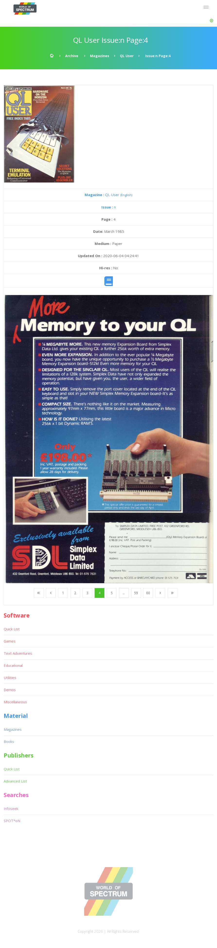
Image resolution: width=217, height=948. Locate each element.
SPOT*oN (12, 820)
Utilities (10, 677)
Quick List (12, 628)
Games (10, 641)
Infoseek (11, 808)
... (124, 593)
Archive (71, 55)
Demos (10, 689)
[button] (211, 20)
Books (9, 741)
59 (136, 593)
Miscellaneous (15, 701)
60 (148, 593)
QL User (127, 55)
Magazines (99, 55)
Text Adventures (18, 653)
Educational (13, 665)
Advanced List (15, 781)
